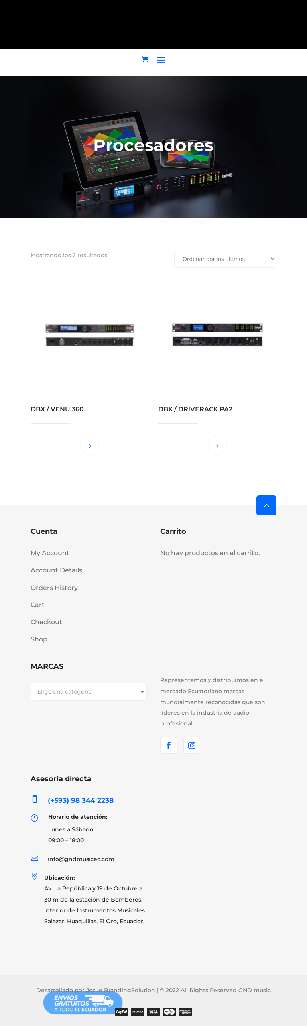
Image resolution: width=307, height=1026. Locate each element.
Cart (38, 605)
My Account (50, 553)
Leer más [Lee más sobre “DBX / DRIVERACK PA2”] (217, 445)
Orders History (54, 588)
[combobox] (89, 692)
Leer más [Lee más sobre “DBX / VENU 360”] (89, 445)
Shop (39, 639)
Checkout (46, 622)
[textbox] (88, 691)
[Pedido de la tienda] (225, 259)
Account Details (56, 570)
